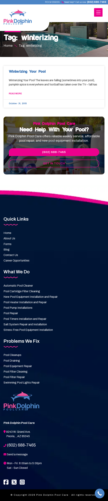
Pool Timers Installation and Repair (25, 318)
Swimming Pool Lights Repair (22, 382)
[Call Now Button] (99, 493)
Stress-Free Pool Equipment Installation (28, 329)
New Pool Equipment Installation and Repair (31, 296)
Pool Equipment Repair (18, 366)
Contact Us (11, 255)
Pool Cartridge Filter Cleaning (22, 291)
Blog (7, 249)
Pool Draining (12, 360)
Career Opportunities (16, 260)
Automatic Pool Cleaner (18, 285)
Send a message (17, 454)
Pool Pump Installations (18, 307)
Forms (7, 244)
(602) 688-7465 (96, 2)
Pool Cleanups (12, 354)
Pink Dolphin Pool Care (22, 19)
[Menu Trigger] (98, 12)
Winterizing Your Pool (27, 72)
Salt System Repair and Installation (25, 324)
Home (7, 232)
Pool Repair (11, 313)
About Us (9, 238)
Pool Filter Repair (14, 377)
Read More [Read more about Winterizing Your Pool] (15, 93)
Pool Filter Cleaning (15, 371)
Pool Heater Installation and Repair (25, 302)
